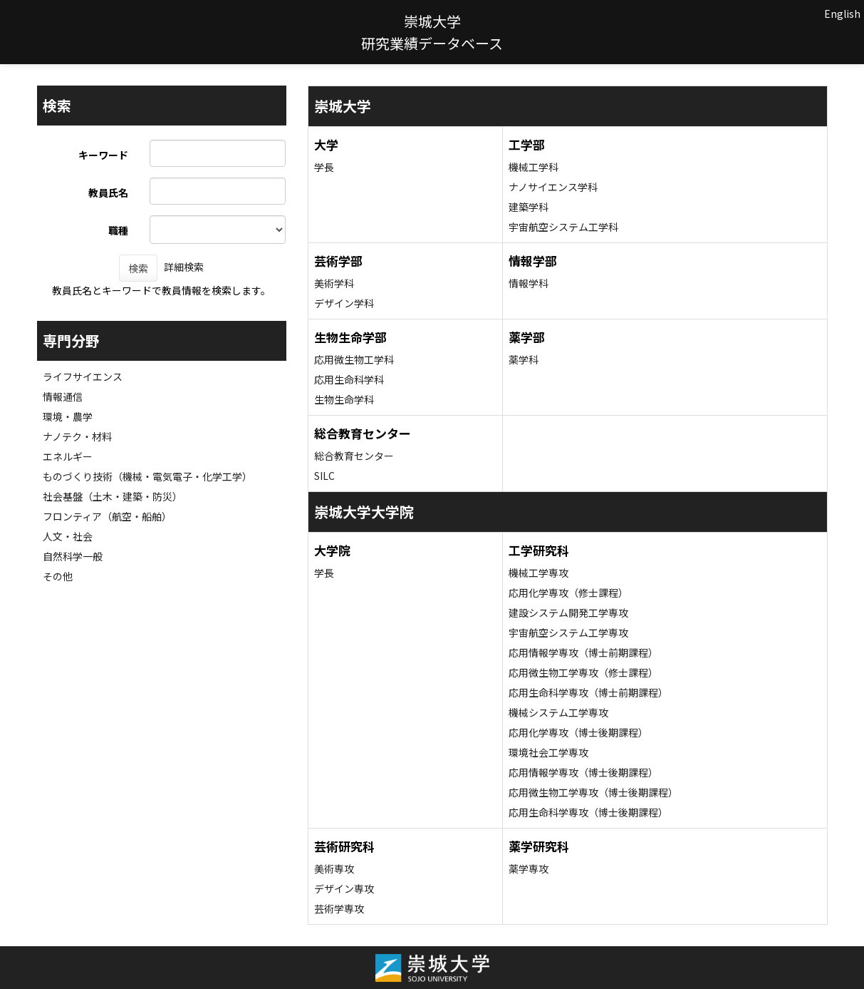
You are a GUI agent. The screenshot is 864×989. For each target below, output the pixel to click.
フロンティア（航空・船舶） (107, 516)
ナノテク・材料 (77, 436)
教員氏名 (108, 192)
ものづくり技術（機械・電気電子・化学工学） (147, 476)
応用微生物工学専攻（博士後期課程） (593, 792)
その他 (58, 576)
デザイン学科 (344, 303)
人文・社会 (68, 536)
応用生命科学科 (349, 379)
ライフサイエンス (83, 376)
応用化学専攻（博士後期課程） (578, 732)
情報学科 (528, 283)
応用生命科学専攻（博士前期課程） (588, 692)
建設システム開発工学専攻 (568, 612)
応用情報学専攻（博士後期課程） (583, 772)
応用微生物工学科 (354, 359)
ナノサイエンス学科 (553, 187)
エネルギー (68, 456)
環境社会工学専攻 (548, 752)
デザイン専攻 (344, 888)
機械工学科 (533, 167)
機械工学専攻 (538, 572)
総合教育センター (354, 456)
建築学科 (528, 207)
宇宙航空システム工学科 (563, 227)
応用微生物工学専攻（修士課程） (583, 672)
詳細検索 (184, 267)
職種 (118, 230)
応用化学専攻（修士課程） (568, 592)
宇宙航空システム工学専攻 (568, 632)
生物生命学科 (344, 399)
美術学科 (334, 283)
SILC (324, 475)
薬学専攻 (528, 868)
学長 (324, 167)
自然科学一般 (73, 556)
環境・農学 (68, 416)
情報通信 (63, 396)
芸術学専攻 (339, 908)
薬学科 (523, 359)
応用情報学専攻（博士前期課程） (583, 652)
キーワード (103, 155)
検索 (138, 268)
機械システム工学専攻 (558, 712)
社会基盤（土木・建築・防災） (112, 496)
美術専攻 (334, 868)
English (842, 13)
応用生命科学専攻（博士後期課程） (588, 812)
